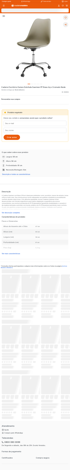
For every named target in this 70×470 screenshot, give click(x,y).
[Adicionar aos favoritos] (65, 17)
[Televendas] (46, 1)
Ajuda (6, 430)
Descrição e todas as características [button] (16, 174)
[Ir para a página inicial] (19, 6)
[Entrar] (59, 6)
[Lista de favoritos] (63, 6)
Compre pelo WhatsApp (13, 433)
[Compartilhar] (65, 24)
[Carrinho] (67, 6)
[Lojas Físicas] (65, 1)
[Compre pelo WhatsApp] (26, 1)
